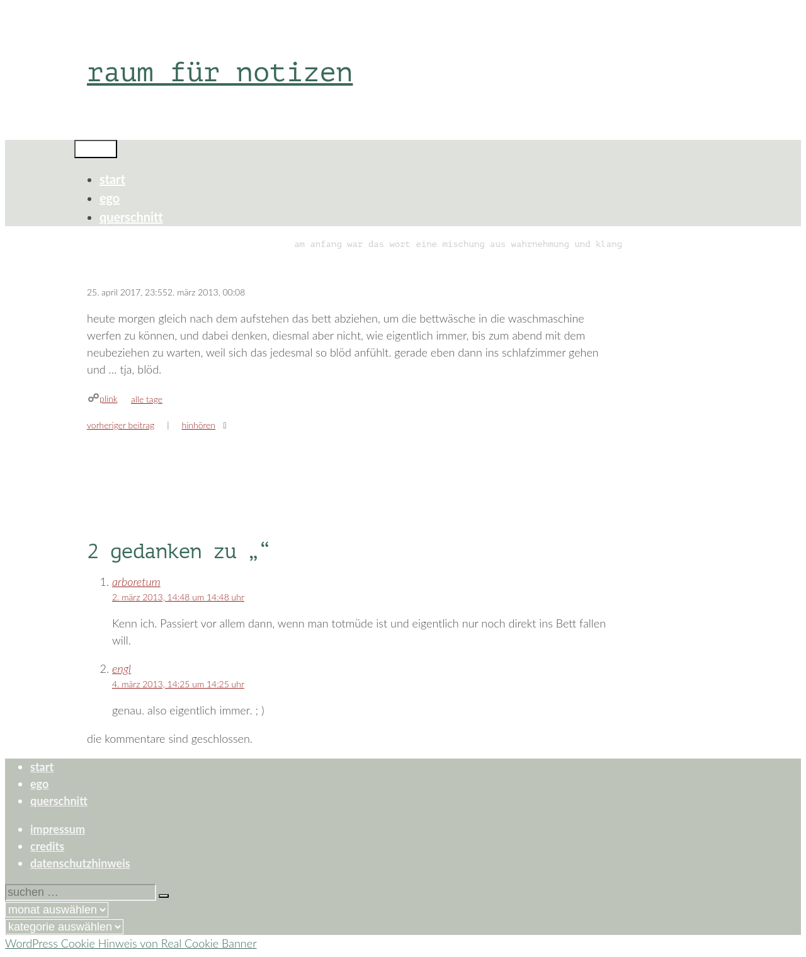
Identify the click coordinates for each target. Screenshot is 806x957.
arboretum (136, 581)
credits (47, 846)
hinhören (198, 425)
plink (108, 398)
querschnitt (131, 216)
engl (121, 668)
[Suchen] (164, 896)
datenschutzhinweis (80, 863)
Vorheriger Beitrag (120, 425)
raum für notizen (220, 72)
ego (109, 197)
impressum (57, 829)
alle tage (146, 399)
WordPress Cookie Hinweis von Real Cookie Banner (131, 943)
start (112, 178)
